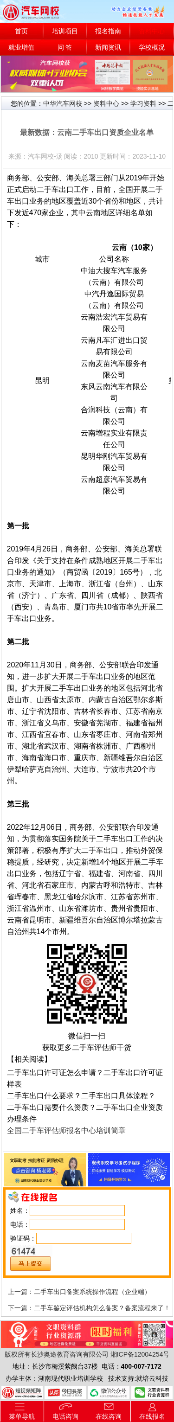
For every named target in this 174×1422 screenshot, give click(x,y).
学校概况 (152, 47)
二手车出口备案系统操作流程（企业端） (92, 1291)
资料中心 (152, 31)
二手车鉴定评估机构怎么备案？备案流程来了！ (102, 1308)
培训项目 (65, 31)
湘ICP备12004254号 (140, 1354)
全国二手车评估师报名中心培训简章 (66, 1130)
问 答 (65, 47)
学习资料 (143, 103)
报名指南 (108, 31)
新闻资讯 (108, 47)
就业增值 (21, 47)
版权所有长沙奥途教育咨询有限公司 (57, 1354)
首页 (21, 31)
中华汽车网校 (62, 103)
